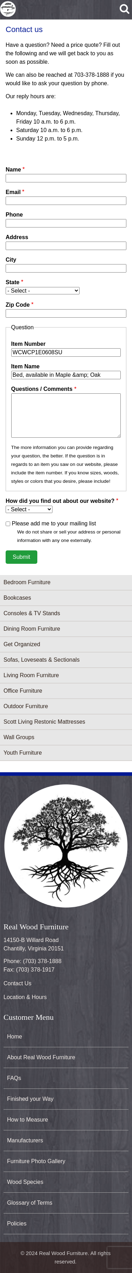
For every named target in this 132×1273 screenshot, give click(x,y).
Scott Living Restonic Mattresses (44, 722)
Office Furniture (23, 691)
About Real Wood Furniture (41, 1057)
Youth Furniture (23, 753)
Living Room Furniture (31, 675)
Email (13, 192)
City (11, 260)
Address (17, 237)
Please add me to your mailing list (54, 523)
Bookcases (17, 598)
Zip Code (18, 305)
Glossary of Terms (29, 1203)
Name (13, 170)
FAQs (14, 1078)
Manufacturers (25, 1140)
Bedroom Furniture (27, 582)
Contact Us (17, 983)
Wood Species (25, 1182)
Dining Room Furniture (32, 629)
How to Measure (27, 1120)
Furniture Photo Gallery (36, 1161)
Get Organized (22, 644)
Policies (16, 1224)
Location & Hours (25, 997)
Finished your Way (30, 1099)
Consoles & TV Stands (32, 613)
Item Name (25, 366)
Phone (14, 215)
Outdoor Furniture (26, 706)
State (12, 282)
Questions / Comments (42, 389)
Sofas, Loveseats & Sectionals (42, 660)
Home (14, 1037)
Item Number (28, 344)
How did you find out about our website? (60, 501)
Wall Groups (19, 737)
